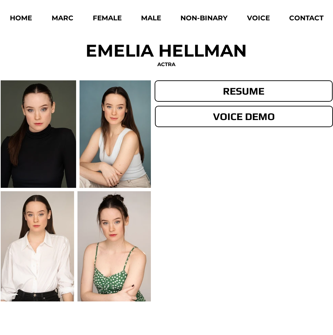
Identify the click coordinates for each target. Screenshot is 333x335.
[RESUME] (244, 91)
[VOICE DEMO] (244, 116)
